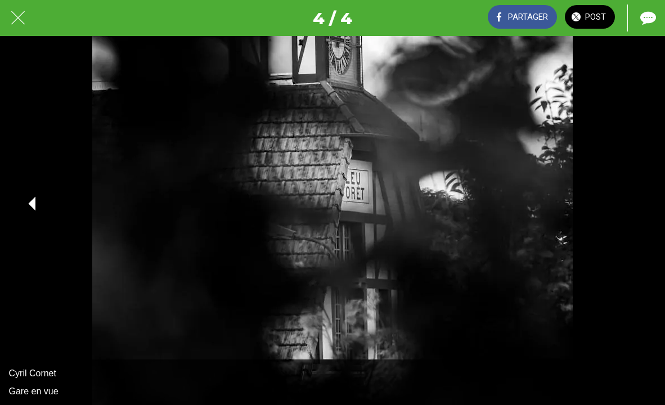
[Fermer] (18, 18)
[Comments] (646, 18)
